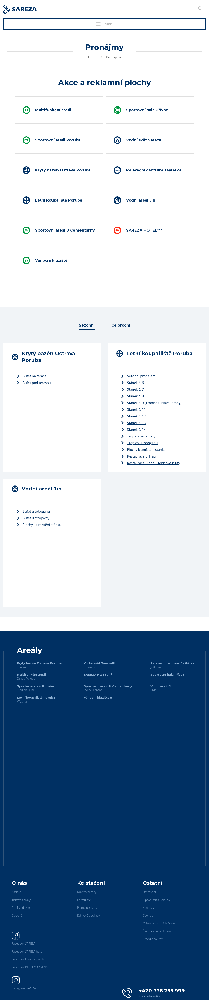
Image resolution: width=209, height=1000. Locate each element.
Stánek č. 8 (132, 396)
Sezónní (87, 325)
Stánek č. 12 (133, 416)
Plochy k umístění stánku (143, 449)
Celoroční (120, 325)
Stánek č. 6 (132, 382)
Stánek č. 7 (132, 389)
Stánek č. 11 (133, 409)
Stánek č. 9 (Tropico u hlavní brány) (151, 403)
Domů (93, 57)
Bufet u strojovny (33, 518)
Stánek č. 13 (133, 423)
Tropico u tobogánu (139, 443)
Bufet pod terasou (34, 382)
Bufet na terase (31, 376)
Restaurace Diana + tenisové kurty (150, 463)
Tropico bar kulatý (138, 436)
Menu (104, 24)
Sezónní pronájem (138, 376)
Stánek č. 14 (133, 429)
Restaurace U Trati (138, 456)
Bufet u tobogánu (33, 511)
